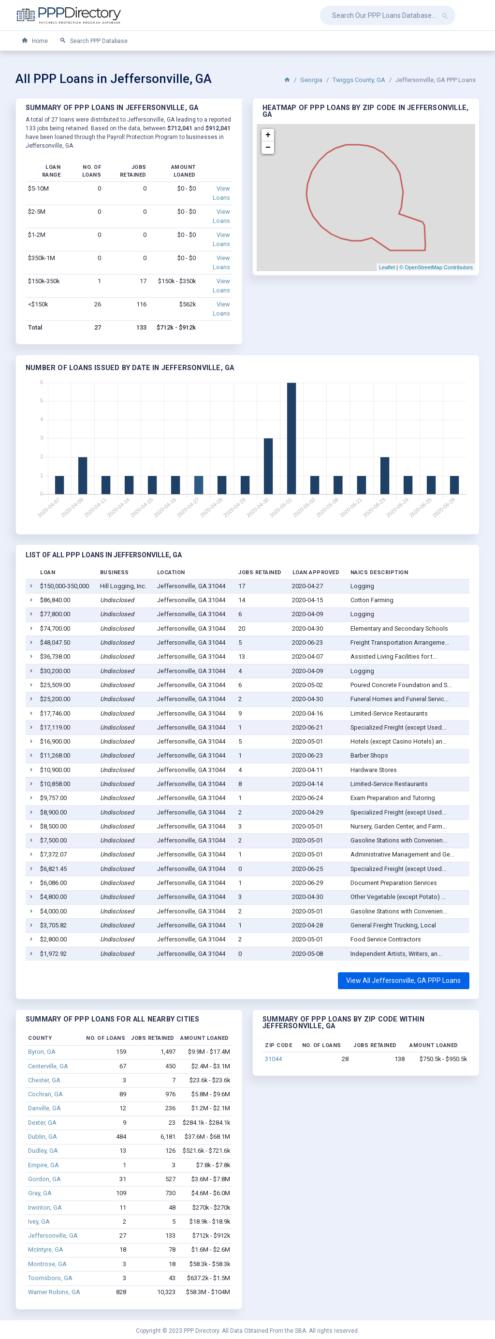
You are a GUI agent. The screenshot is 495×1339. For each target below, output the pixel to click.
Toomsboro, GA (50, 1278)
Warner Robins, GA (54, 1292)
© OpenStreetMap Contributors (436, 267)
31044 (273, 1059)
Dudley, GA (43, 1150)
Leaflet (387, 267)
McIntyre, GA (45, 1249)
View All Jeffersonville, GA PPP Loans (403, 980)
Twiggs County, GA (359, 79)
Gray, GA (40, 1193)
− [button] (268, 147)
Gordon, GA (44, 1179)
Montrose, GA (47, 1264)
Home (34, 41)
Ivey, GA (39, 1221)
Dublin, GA (42, 1136)
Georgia (311, 79)
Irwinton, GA (45, 1207)
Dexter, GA (42, 1122)
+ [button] (268, 135)
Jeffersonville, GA (53, 1235)
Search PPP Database (93, 41)
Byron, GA (42, 1051)
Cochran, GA (45, 1094)
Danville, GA (44, 1108)
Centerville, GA (48, 1066)
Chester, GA (44, 1080)
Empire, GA (43, 1165)
